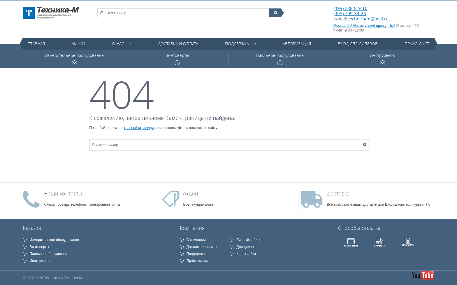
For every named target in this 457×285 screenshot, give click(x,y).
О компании (196, 240)
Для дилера (246, 247)
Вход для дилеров (358, 43)
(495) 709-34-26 (349, 13)
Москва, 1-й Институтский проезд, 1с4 (364, 26)
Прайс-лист (417, 43)
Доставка (338, 193)
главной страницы (139, 128)
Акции (78, 43)
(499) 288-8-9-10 (350, 8)
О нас (118, 43)
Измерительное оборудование (74, 59)
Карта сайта (246, 254)
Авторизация (297, 43)
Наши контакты (63, 193)
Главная (36, 43)
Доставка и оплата (178, 43)
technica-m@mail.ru (368, 19)
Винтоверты (177, 59)
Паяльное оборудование (280, 59)
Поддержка (237, 43)
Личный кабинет (249, 240)
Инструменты (383, 59)
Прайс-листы (197, 261)
